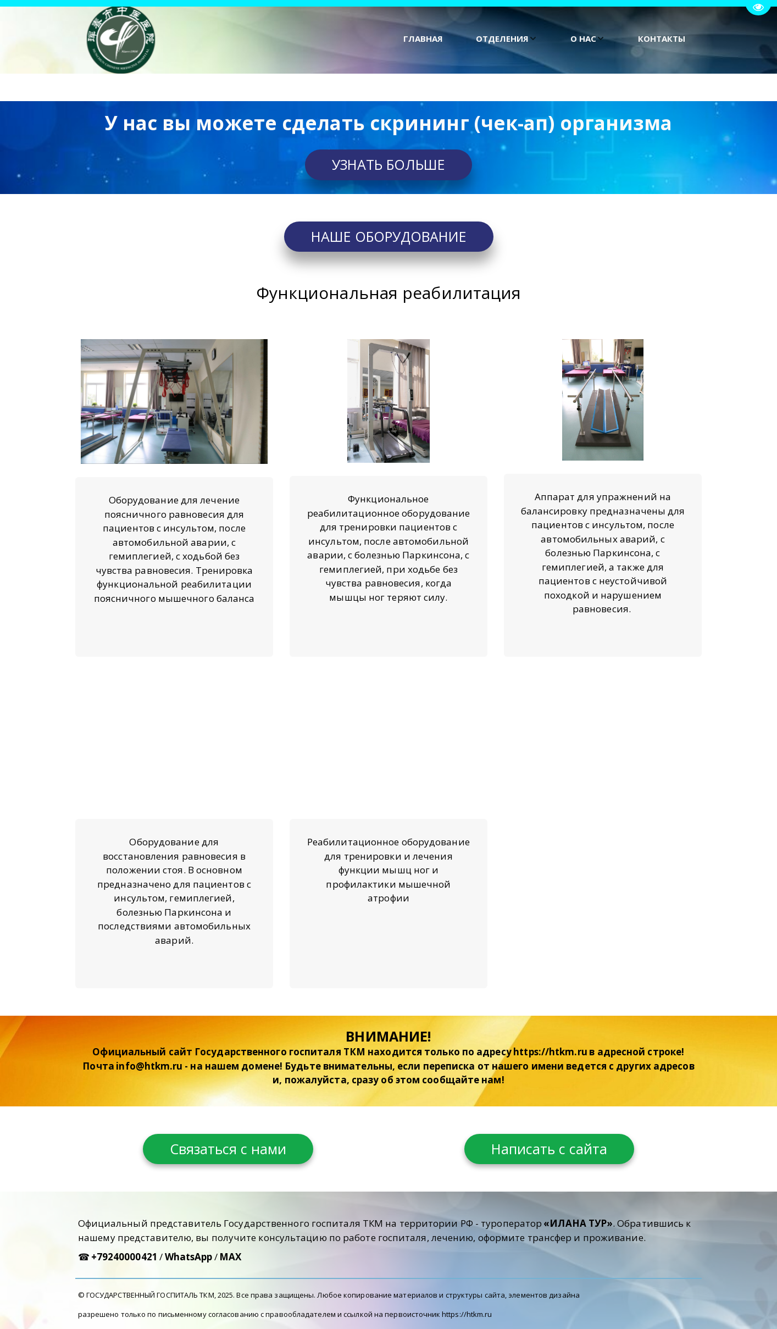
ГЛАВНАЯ (423, 38)
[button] (506, 38)
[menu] (442, 38)
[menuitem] (423, 38)
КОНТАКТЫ (661, 38)
